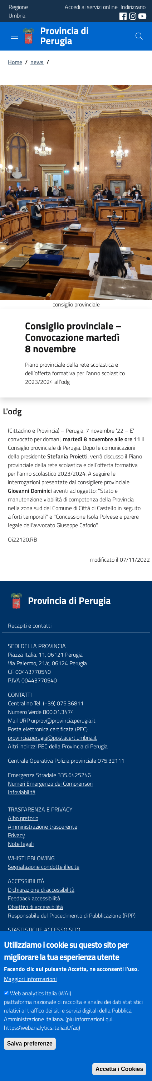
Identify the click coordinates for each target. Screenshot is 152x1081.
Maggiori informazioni (30, 979)
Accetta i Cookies (119, 1069)
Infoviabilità (21, 792)
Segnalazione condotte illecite (43, 866)
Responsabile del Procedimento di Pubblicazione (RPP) (72, 915)
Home (15, 62)
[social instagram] (133, 15)
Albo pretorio (23, 818)
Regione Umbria (18, 11)
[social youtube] (142, 15)
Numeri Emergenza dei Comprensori (50, 783)
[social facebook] (124, 15)
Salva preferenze (30, 1043)
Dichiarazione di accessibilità (41, 889)
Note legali (21, 843)
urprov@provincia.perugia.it (63, 720)
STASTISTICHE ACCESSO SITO (44, 929)
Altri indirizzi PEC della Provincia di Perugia (58, 746)
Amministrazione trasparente (42, 826)
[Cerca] (139, 36)
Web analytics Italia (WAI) (40, 993)
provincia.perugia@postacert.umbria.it (52, 737)
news (37, 62)
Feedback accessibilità (34, 898)
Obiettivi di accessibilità (35, 907)
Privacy (16, 835)
